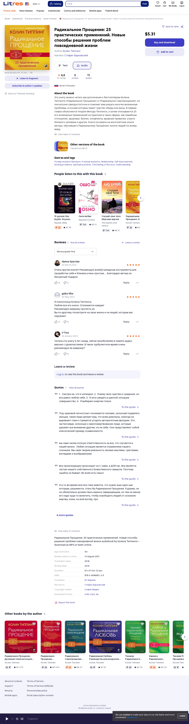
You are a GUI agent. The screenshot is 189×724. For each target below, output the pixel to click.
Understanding (123, 164)
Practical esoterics (91, 161)
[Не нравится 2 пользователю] (66, 282)
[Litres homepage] (16, 4)
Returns (9, 690)
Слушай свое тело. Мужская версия (111, 218)
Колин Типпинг (133, 222)
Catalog (55, 4)
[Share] (182, 26)
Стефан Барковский (95, 584)
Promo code (10, 10)
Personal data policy (37, 690)
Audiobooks (54, 10)
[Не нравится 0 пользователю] (66, 322)
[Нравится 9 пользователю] (57, 282)
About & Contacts (13, 681)
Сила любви (85, 216)
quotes (89, 78)
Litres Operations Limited (94, 706)
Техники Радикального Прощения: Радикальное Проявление (132, 658)
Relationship (107, 161)
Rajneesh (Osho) (87, 219)
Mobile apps (95, 10)
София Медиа (92, 589)
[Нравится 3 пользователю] (57, 322)
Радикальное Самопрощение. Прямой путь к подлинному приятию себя (73, 658)
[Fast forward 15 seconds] (17, 719)
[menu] (37, 4)
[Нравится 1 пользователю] (57, 354)
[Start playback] (7, 718)
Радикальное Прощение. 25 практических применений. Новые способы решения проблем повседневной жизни (135, 218)
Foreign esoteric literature (67, 161)
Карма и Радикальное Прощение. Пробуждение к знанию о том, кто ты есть (157, 658)
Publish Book (111, 10)
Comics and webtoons (74, 10)
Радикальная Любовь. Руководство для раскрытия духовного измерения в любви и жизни (104, 658)
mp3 (92, 594)
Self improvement (123, 161)
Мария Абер (60, 222)
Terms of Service (35, 681)
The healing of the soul (103, 164)
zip (97, 594)
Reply (126, 282)
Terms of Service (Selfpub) (40, 686)
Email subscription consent (40, 695)
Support (9, 686)
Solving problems (63, 164)
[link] (93, 261)
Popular (40, 10)
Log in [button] (60, 374)
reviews (75, 78)
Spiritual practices (82, 164)
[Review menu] (137, 282)
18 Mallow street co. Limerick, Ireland (94, 708)
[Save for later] (72, 184)
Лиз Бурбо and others (109, 224)
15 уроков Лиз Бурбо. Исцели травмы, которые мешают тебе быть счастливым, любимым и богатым (64, 218)
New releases (26, 10)
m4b (87, 594)
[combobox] (103, 3)
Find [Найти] (144, 4)
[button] (61, 76)
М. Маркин (90, 580)
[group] (97, 263)
